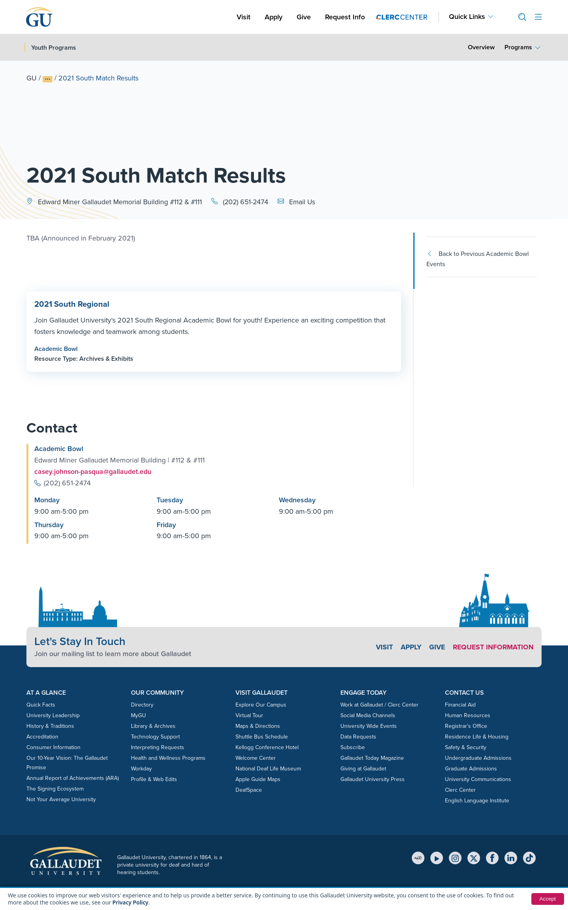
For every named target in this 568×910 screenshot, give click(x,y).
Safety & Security (465, 747)
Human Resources (467, 715)
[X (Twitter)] (473, 858)
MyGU (138, 715)
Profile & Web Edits (154, 779)
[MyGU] (418, 858)
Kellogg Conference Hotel (267, 747)
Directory (142, 704)
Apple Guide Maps (257, 779)
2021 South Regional (71, 304)
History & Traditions (50, 726)
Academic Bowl (56, 348)
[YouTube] (436, 858)
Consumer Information (53, 747)
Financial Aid (460, 704)
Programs (518, 47)
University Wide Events (368, 726)
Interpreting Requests (157, 747)
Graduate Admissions (471, 768)
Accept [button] (547, 899)
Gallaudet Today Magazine (372, 757)
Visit (243, 17)
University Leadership (53, 715)
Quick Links (467, 17)
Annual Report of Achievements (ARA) (72, 778)
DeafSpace (248, 789)
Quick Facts (40, 704)
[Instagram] (455, 858)
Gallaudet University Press (372, 779)
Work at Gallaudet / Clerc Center (379, 704)
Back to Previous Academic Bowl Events (477, 259)
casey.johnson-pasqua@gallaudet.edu (93, 471)
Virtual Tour (249, 715)
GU (31, 78)
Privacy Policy (130, 902)
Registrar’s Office (466, 726)
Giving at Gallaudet (363, 768)
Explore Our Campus (260, 704)
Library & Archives (153, 726)
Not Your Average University (61, 799)
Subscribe (352, 747)
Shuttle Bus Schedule (261, 736)
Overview (481, 47)
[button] (519, 17)
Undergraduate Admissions (478, 757)
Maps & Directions (257, 726)
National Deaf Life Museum (268, 768)
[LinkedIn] (510, 858)
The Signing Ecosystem (55, 788)
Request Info (345, 17)
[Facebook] (492, 858)
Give (304, 17)
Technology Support (155, 736)
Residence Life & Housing (476, 736)
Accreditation (42, 736)
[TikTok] (529, 858)
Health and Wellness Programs (168, 757)
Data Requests (358, 736)
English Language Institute (477, 800)
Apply (275, 16)
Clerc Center (460, 789)
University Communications (478, 779)
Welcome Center (255, 757)
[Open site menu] (538, 17)
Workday (141, 768)
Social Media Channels (367, 715)
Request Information (492, 647)
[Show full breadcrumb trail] (47, 79)
